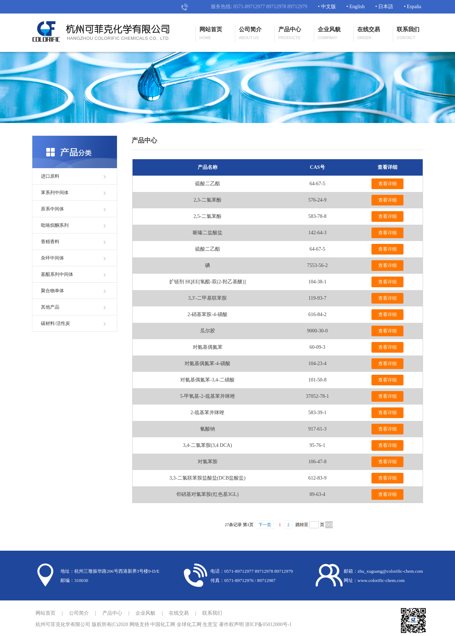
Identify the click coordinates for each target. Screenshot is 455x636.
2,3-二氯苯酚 (207, 200)
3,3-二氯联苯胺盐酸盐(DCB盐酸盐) (207, 478)
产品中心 (289, 33)
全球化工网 (189, 624)
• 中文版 (327, 6)
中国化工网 (162, 624)
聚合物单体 (52, 290)
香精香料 (50, 241)
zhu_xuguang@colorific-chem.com (390, 571)
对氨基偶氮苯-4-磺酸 (207, 363)
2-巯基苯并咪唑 (208, 412)
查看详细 (387, 183)
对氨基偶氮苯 (208, 347)
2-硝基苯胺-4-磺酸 (208, 314)
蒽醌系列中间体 (57, 274)
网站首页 (210, 33)
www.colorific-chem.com (381, 580)
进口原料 (50, 176)
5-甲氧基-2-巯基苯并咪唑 (207, 396)
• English (356, 6)
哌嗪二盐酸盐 (208, 232)
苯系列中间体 (55, 192)
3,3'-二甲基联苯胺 (207, 298)
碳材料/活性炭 (55, 323)
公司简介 (250, 33)
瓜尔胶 (207, 330)
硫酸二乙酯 (207, 183)
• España (412, 6)
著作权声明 (231, 624)
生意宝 (210, 624)
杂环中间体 (52, 258)
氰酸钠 (207, 429)
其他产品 (50, 307)
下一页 (264, 524)
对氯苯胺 (208, 461)
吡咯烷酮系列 (55, 225)
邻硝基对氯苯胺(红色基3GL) (207, 494)
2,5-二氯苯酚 (207, 216)
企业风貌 (329, 33)
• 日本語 (384, 6)
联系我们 (408, 33)
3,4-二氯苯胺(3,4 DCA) (207, 445)
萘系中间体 (52, 209)
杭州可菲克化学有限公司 (63, 624)
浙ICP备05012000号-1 (268, 624)
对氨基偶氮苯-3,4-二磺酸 (207, 380)
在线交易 (368, 33)
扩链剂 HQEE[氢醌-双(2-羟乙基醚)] (207, 281)
